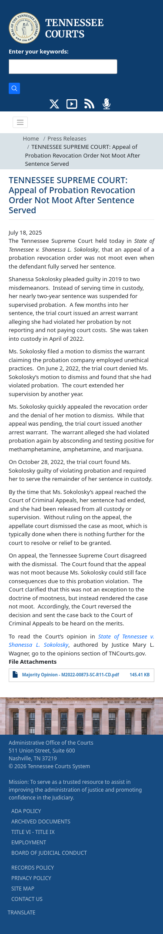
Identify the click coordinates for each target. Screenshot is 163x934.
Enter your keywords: (39, 51)
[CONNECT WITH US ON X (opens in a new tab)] (54, 103)
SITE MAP (22, 888)
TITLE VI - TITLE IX (32, 832)
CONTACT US (27, 899)
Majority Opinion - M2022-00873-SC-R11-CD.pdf (70, 675)
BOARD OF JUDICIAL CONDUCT (49, 853)
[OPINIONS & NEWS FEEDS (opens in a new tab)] (89, 103)
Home (31, 138)
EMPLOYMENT (28, 842)
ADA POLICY (26, 811)
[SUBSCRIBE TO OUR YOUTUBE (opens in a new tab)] (72, 103)
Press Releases (66, 138)
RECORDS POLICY (32, 867)
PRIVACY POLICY (31, 878)
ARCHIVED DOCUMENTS (40, 821)
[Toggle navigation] (20, 122)
